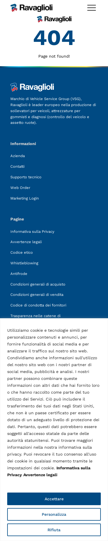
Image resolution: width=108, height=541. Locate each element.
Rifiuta (54, 530)
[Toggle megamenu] (92, 8)
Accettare (54, 499)
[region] (54, 429)
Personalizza (54, 514)
